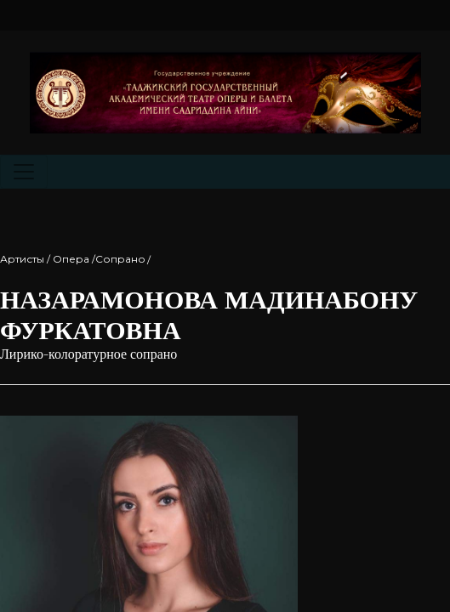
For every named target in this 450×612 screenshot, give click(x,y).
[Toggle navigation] (24, 172)
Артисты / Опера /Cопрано (72, 258)
